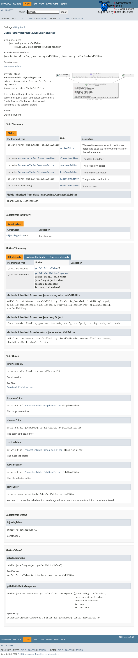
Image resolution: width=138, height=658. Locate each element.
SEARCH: (23, 12)
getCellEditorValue (46, 268)
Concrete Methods (59, 257)
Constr (32, 18)
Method (41, 18)
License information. (49, 654)
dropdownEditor (69, 165)
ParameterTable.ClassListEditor (37, 158)
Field (23, 18)
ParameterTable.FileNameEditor (36, 172)
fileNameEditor (69, 172)
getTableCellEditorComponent (52, 273)
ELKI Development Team (29, 654)
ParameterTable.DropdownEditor (36, 165)
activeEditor (67, 148)
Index (64, 4)
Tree (41, 4)
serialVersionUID (70, 185)
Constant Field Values (20, 387)
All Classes (7, 10)
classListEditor (69, 158)
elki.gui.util (19, 27)
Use (35, 4)
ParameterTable (12, 66)
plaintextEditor (69, 178)
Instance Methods (35, 257)
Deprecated (52, 4)
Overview (6, 4)
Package (17, 4)
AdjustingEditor (15, 235)
